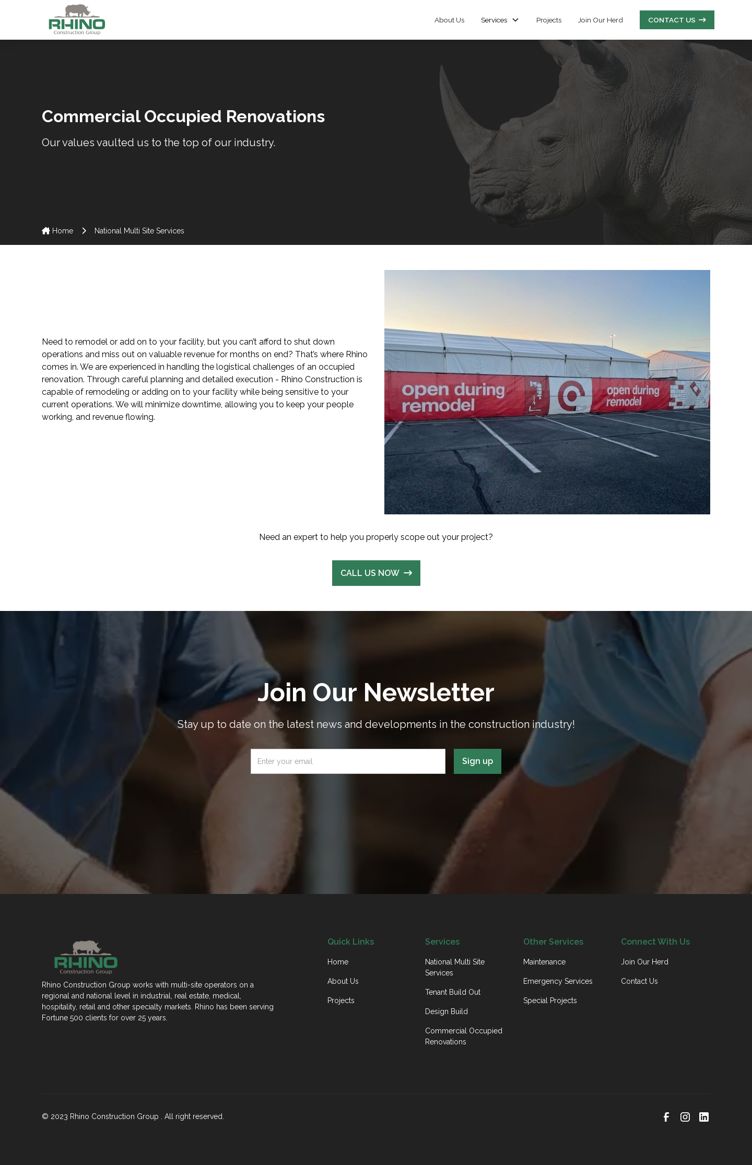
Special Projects (550, 1000)
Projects (548, 20)
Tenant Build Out (452, 992)
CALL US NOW (376, 573)
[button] (500, 19)
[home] (77, 20)
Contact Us (639, 981)
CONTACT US (677, 20)
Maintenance (544, 962)
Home (57, 231)
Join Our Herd (600, 20)
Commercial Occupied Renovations (463, 1036)
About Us (449, 20)
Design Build (446, 1011)
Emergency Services (558, 981)
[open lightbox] (547, 392)
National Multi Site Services (455, 967)
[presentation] (376, 802)
